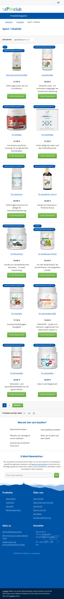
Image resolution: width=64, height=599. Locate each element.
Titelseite (8, 22)
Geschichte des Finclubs (43, 502)
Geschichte (37, 506)
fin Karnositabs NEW (47, 313)
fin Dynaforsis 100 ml (47, 194)
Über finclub (38, 499)
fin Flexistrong (17, 254)
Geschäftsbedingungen (12, 532)
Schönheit (10, 502)
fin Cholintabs (47, 134)
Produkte (20, 22)
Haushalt (9, 506)
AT (59, 2)
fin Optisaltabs (47, 373)
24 (29, 413)
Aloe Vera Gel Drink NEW (16, 75)
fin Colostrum (16, 194)
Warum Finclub (39, 510)
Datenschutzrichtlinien (39, 464)
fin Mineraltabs (16, 373)
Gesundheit (11, 499)
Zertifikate (37, 514)
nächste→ (18, 405)
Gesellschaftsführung (42, 518)
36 (34, 413)
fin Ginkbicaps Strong (47, 254)
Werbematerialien (13, 510)
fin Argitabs (17, 134)
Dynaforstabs (47, 75)
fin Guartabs (16, 313)
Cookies (5, 591)
